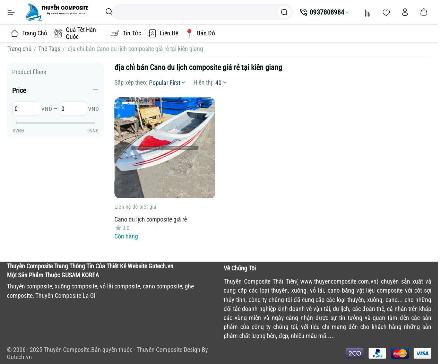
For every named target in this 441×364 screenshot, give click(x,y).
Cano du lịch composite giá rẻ (150, 219)
